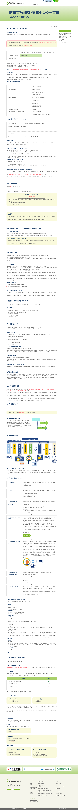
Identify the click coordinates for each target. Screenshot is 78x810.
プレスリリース (58, 788)
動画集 (57, 782)
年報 (56, 790)
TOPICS (31, 791)
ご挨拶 (31, 782)
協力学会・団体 (58, 792)
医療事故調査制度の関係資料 (43, 788)
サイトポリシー (21, 808)
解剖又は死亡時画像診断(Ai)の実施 (14, 341)
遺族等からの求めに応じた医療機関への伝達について (65, 37)
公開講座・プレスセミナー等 (60, 795)
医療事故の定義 (9, 189)
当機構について (27, 4)
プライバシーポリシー (15, 808)
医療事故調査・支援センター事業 (37, 4)
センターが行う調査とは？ (64, 42)
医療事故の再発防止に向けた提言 (44, 792)
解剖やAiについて (62, 39)
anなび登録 (48, 1)
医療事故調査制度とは (42, 782)
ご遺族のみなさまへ (41, 785)
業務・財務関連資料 (33, 787)
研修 (56, 785)
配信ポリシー (25, 808)
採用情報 (31, 793)
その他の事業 (45, 4)
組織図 (31, 786)
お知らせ (31, 792)
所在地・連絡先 (32, 789)
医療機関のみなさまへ (42, 787)
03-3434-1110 (35, 194)
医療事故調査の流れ (41, 783)
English (57, 0)
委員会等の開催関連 (59, 793)
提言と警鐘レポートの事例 (42, 795)
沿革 (31, 783)
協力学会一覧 (27, 535)
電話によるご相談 (62, 34)
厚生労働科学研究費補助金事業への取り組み (34, 801)
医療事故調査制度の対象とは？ (65, 33)
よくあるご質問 (62, 44)
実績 (31, 784)
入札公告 (31, 795)
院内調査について (62, 40)
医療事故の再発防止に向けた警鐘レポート (45, 793)
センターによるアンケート (60, 787)
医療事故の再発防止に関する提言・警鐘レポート (46, 790)
